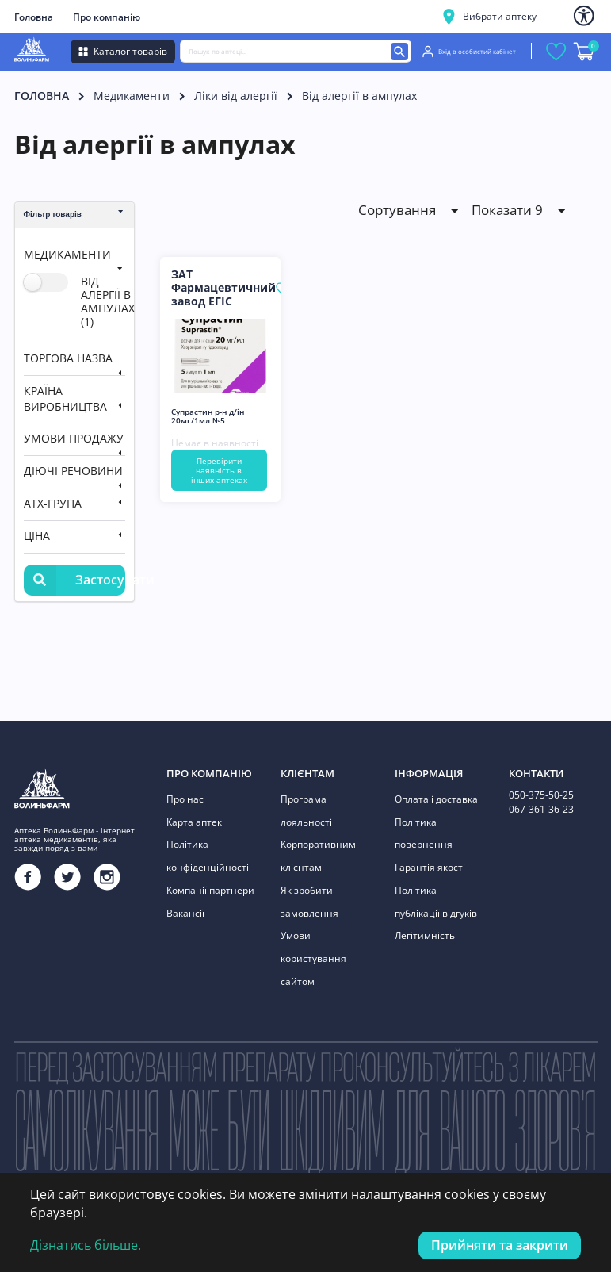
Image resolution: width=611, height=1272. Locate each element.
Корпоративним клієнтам (318, 854)
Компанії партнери (210, 886)
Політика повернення (424, 831)
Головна (33, 17)
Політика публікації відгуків (436, 897)
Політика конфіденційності (207, 854)
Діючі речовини (73, 470)
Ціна (37, 535)
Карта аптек (194, 820)
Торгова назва (68, 358)
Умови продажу (74, 438)
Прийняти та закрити (499, 1245)
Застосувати (74, 580)
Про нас (185, 799)
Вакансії (185, 908)
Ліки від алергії (235, 95)
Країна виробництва (65, 398)
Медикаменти (132, 95)
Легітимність (425, 930)
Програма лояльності (306, 810)
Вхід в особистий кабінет (469, 51)
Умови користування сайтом (313, 951)
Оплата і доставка (436, 799)
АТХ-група (53, 503)
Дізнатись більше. (85, 1245)
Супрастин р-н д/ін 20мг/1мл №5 (207, 416)
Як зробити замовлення (309, 897)
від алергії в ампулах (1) (108, 301)
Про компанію (106, 17)
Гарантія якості (430, 865)
